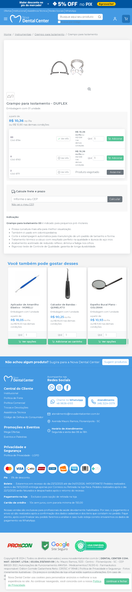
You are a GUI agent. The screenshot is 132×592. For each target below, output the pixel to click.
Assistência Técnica (37, 11)
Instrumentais (23, 34)
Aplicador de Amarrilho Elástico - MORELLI (25, 306)
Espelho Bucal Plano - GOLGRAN (103, 306)
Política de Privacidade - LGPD (21, 455)
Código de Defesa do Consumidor (23, 417)
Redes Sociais (56, 11)
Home (7, 34)
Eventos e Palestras (15, 436)
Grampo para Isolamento (49, 34)
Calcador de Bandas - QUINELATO (63, 306)
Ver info (63, 138)
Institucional (19, 11)
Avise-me (115, 172)
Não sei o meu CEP (23, 204)
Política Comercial (14, 402)
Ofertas (8, 11)
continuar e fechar (116, 581)
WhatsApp (70, 11)
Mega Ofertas (12, 432)
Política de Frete (13, 398)
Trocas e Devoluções (16, 407)
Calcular (114, 199)
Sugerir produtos (115, 362)
